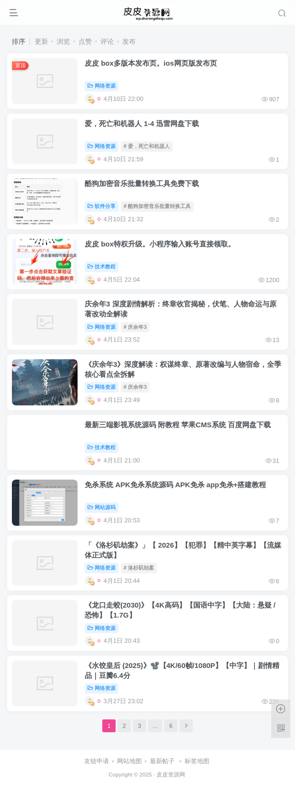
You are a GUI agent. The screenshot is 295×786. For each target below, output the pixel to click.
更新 (41, 41)
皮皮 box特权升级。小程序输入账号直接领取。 (160, 244)
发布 (129, 41)
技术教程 (102, 266)
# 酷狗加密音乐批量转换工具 (157, 206)
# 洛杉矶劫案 (139, 567)
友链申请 (96, 761)
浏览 (63, 41)
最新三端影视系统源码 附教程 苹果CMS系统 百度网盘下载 (178, 425)
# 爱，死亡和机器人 (147, 146)
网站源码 (102, 507)
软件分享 (102, 206)
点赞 (85, 41)
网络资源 (102, 85)
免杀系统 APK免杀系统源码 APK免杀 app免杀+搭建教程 (175, 485)
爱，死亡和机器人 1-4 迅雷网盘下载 (142, 123)
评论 (107, 41)
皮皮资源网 (171, 774)
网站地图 (129, 761)
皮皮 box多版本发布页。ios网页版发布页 (151, 63)
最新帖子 (162, 761)
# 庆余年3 (135, 327)
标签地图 (197, 761)
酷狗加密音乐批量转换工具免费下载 (142, 183)
